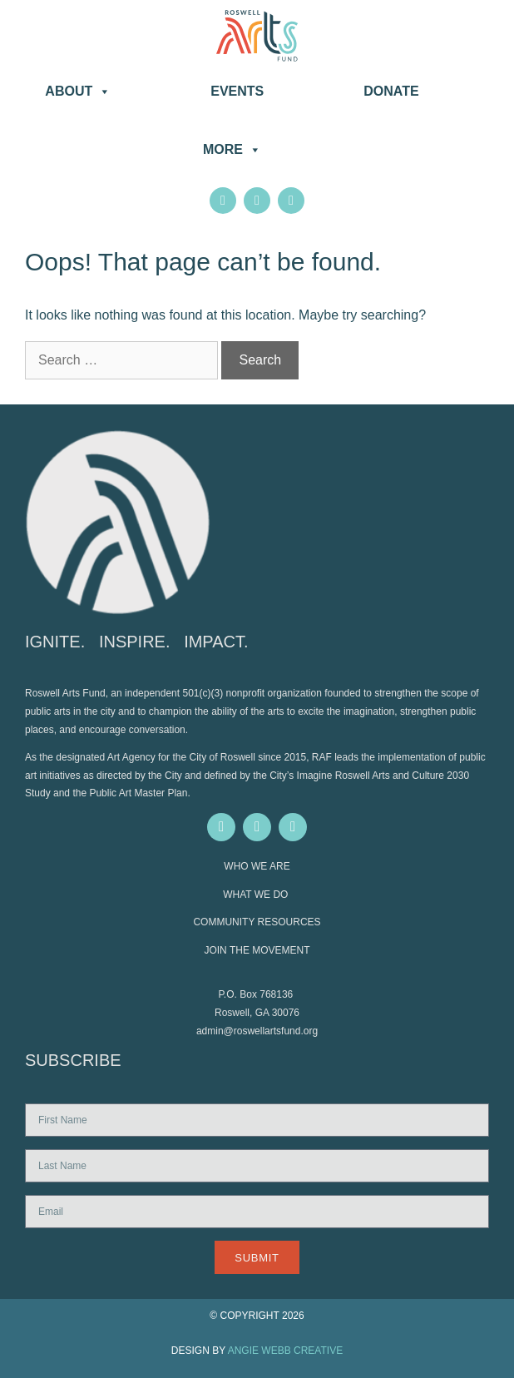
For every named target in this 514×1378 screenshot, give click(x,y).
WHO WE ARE (256, 866)
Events (237, 91)
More (232, 150)
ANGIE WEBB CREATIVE (285, 1350)
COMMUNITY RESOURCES (256, 922)
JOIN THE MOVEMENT (256, 950)
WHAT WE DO (257, 894)
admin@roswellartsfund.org (257, 1031)
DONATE (390, 91)
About (78, 91)
